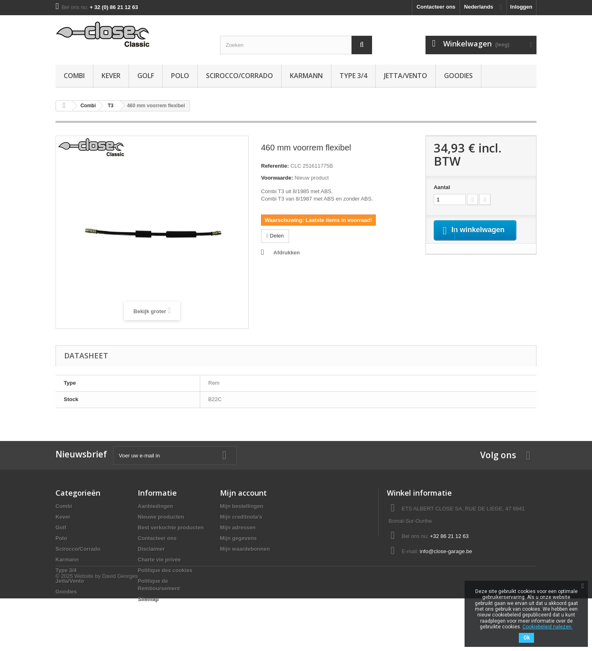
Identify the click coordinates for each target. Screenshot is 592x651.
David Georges (120, 629)
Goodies (458, 75)
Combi (74, 75)
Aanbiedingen (155, 506)
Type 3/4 (353, 75)
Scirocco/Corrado (239, 75)
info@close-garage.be (446, 551)
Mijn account (243, 493)
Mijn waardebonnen (245, 549)
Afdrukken (286, 252)
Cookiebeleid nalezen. (548, 627)
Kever (111, 75)
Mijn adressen (238, 527)
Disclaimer (151, 549)
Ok (526, 638)
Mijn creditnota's (241, 517)
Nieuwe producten (161, 517)
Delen (275, 236)
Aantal (442, 187)
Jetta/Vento (405, 75)
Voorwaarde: (277, 178)
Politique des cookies (165, 570)
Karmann (306, 75)
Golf (145, 75)
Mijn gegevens (238, 538)
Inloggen (521, 7)
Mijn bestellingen (241, 506)
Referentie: (275, 166)
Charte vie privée (159, 559)
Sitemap (148, 599)
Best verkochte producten (171, 527)
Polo (180, 75)
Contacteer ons (436, 7)
